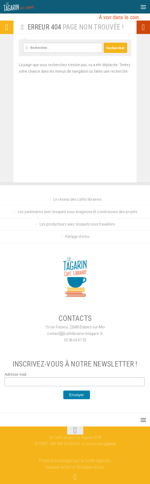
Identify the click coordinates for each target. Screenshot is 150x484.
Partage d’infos (77, 236)
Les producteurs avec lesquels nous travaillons (77, 224)
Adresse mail (15, 374)
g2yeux (110, 443)
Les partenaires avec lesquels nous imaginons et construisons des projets (77, 211)
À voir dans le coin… (120, 17)
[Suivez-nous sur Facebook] (75, 477)
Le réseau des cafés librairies (77, 199)
